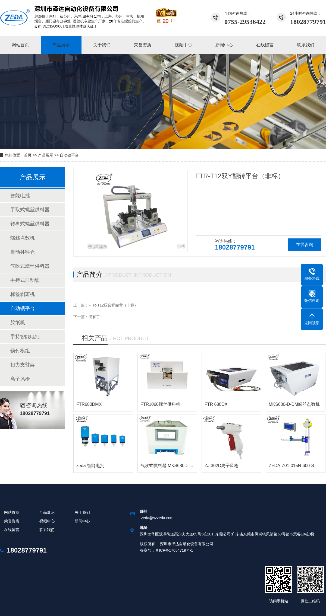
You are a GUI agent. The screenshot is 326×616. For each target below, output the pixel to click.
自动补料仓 (22, 252)
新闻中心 (82, 521)
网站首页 (11, 512)
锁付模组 (20, 350)
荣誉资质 (11, 521)
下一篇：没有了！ (88, 317)
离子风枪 (20, 379)
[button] (180, 211)
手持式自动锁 (25, 280)
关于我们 (82, 512)
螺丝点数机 (22, 238)
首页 (28, 155)
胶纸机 (17, 322)
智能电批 (20, 195)
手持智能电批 (25, 336)
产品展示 (45, 155)
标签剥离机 (22, 294)
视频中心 (47, 521)
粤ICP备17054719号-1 (174, 550)
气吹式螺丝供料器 (29, 266)
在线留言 (11, 530)
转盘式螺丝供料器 (29, 223)
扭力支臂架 (22, 365)
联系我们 (47, 530)
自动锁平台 (69, 155)
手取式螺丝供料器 (29, 209)
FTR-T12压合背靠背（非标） (113, 305)
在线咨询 (304, 244)
